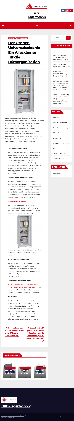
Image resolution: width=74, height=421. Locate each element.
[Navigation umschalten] (37, 25)
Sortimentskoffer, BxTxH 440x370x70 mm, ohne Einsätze (60, 57)
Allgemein (11, 38)
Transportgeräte (59, 153)
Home (61, 417)
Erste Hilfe (57, 138)
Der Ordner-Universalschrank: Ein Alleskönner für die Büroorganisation (24, 52)
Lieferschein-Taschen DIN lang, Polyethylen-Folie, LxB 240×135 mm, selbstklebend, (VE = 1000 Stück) (61, 85)
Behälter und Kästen (61, 123)
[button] (71, 25)
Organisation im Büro (61, 143)
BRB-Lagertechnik (15, 406)
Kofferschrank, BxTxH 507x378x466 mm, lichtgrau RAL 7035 (61, 74)
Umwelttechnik (58, 158)
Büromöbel (57, 133)
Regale (55, 148)
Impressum (57, 173)
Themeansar (10, 417)
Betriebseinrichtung (21, 38)
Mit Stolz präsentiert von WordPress (12, 416)
